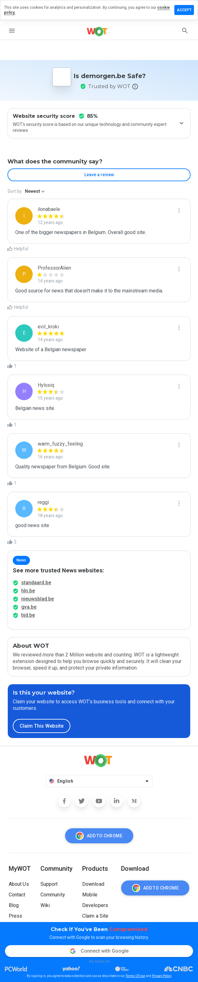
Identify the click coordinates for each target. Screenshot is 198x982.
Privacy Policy (162, 976)
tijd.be (28, 615)
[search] (184, 30)
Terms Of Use (135, 976)
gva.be (28, 607)
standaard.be (36, 583)
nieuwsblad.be (37, 599)
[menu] (11, 30)
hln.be (28, 591)
